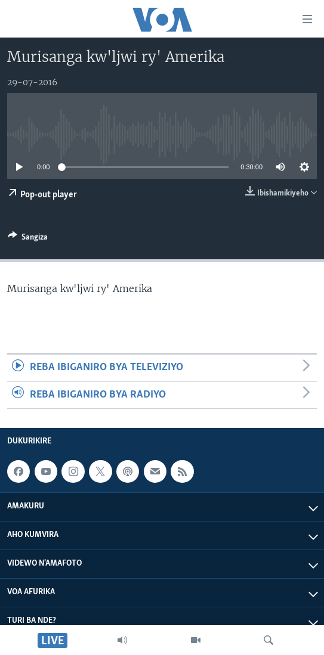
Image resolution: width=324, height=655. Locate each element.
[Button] (28, 239)
